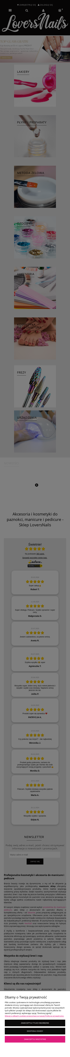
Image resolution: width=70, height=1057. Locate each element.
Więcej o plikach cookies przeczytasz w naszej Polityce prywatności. (34, 1016)
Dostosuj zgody (35, 1031)
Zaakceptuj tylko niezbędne (35, 1023)
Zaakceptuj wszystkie (35, 1039)
